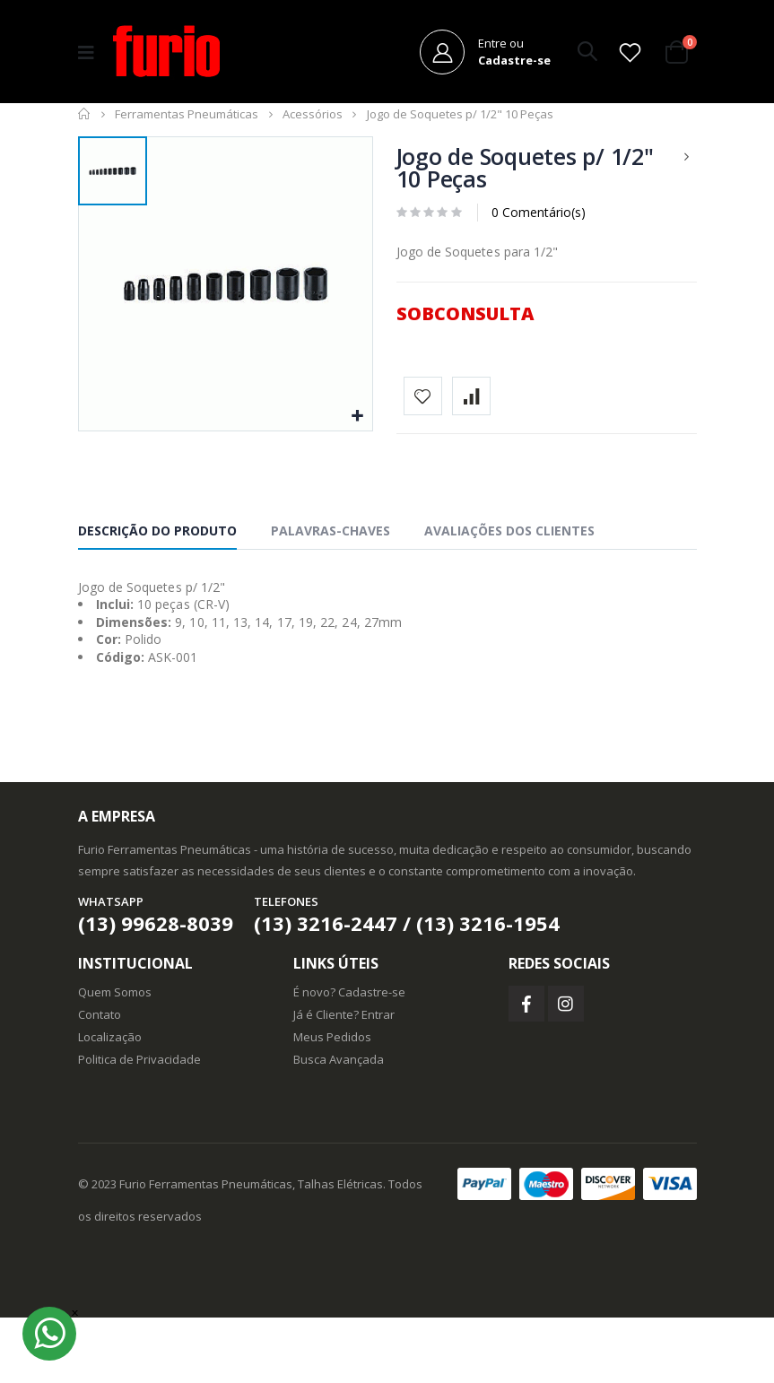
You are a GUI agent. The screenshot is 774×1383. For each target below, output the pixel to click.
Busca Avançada (338, 1125)
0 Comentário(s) (538, 221)
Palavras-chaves (330, 596)
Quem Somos (115, 1057)
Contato (99, 1080)
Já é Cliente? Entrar (344, 1080)
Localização (110, 1102)
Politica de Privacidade (139, 1125)
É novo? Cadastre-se (349, 1057)
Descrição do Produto (157, 596)
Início (84, 122)
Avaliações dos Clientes (509, 596)
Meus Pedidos (332, 1102)
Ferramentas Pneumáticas (186, 123)
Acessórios (313, 123)
